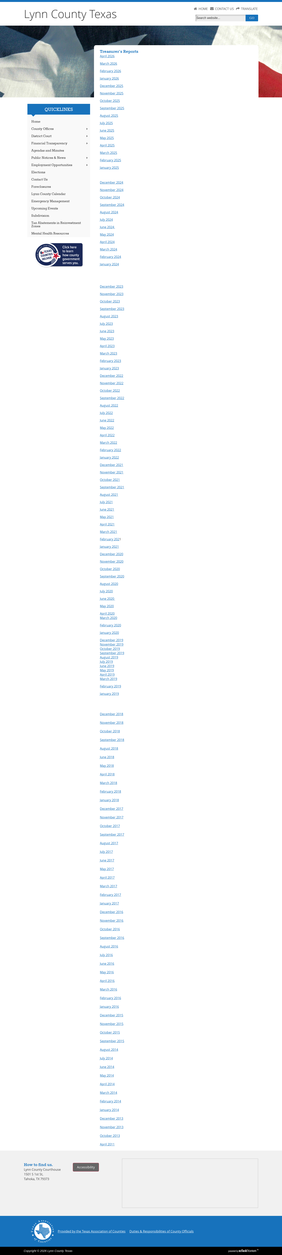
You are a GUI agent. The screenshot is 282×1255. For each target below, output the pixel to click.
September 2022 (112, 398)
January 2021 (109, 546)
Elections (38, 172)
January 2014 (109, 1110)
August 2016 (109, 946)
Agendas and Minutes (47, 151)
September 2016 (112, 938)
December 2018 (111, 714)
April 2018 (107, 774)
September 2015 (112, 1041)
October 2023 (110, 301)
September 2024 (112, 205)
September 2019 (112, 653)
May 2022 (107, 428)
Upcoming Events (44, 209)
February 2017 (110, 895)
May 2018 (107, 766)
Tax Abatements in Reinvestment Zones (56, 224)
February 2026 (110, 71)
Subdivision (40, 216)
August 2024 (109, 212)
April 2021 (107, 524)
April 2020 (107, 613)
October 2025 (110, 101)
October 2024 (110, 197)
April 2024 (107, 242)
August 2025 (109, 115)
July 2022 (106, 413)
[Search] (221, 18)
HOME (203, 9)
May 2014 (107, 1075)
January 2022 (109, 457)
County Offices (60, 129)
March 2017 (108, 886)
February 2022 (110, 450)
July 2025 (106, 123)
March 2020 (108, 618)
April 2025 (107, 145)
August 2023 (109, 316)
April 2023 (107, 346)
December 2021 (111, 465)
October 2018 (110, 731)
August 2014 (109, 1049)
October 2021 (110, 480)
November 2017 (111, 817)
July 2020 (106, 591)
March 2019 (108, 679)
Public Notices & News (60, 158)
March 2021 (108, 532)
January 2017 (109, 903)
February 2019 (110, 686)
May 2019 (107, 670)
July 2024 (106, 219)
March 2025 (108, 153)
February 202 (109, 539)
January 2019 (109, 694)
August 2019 (109, 657)
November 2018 (111, 722)
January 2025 (109, 167)
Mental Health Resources (50, 234)
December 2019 (111, 640)
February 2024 (110, 257)
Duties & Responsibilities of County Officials (161, 1231)
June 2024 (107, 227)
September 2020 (112, 576)
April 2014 (107, 1084)
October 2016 (110, 929)
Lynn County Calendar (48, 194)
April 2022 (107, 435)
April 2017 (107, 877)
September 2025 (112, 108)
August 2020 (109, 584)
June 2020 (107, 599)
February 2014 (110, 1101)
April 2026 (107, 56)
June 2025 (107, 130)
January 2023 (109, 368)
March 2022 (108, 442)
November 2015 (111, 1024)
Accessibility (86, 1167)
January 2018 (109, 800)
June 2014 (107, 1067)
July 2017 (106, 852)
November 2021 (111, 472)
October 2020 (110, 569)
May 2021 (107, 517)
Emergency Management (50, 201)
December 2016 (111, 912)
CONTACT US (224, 9)
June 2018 (107, 757)
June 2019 (107, 666)
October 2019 (110, 649)
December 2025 (111, 86)
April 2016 (107, 981)
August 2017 (109, 843)
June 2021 (107, 509)
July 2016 (106, 955)
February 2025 (110, 160)
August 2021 (109, 494)
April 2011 (107, 1144)
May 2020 (107, 606)
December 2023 (111, 286)
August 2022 (109, 405)
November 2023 (111, 294)
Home (35, 122)
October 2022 (110, 390)
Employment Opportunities (60, 165)
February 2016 (110, 998)
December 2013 (111, 1118)
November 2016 (111, 920)
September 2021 (112, 487)
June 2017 (107, 860)
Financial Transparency (60, 143)
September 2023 (112, 309)
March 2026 (108, 63)
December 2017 (111, 809)
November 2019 (111, 644)
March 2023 (108, 353)
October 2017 (110, 826)
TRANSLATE (249, 9)
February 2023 (110, 361)
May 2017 (107, 869)
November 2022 (111, 383)
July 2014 (106, 1058)
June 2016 (107, 963)
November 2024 (111, 190)
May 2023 (107, 338)
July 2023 (106, 324)
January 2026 (109, 78)
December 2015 (111, 1015)
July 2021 (106, 502)
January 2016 (109, 1006)
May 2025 (107, 138)
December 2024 (111, 182)
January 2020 (109, 633)
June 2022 (107, 420)
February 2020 (110, 625)
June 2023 (107, 331)
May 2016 (107, 972)
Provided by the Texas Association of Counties (92, 1231)
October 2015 (110, 1032)
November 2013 (111, 1127)
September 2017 (112, 834)
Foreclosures (41, 187)
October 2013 (110, 1136)
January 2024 (109, 264)
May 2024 (107, 234)
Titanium (248, 1251)
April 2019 (107, 674)
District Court (60, 136)
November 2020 (111, 561)
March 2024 (108, 249)
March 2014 (108, 1093)
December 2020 (111, 554)
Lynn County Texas (70, 13)
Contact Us (39, 180)
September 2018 (112, 740)
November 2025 (111, 93)
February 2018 (110, 791)
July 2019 (106, 661)
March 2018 (108, 783)
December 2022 (111, 376)
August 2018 (109, 748)
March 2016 (108, 989)
